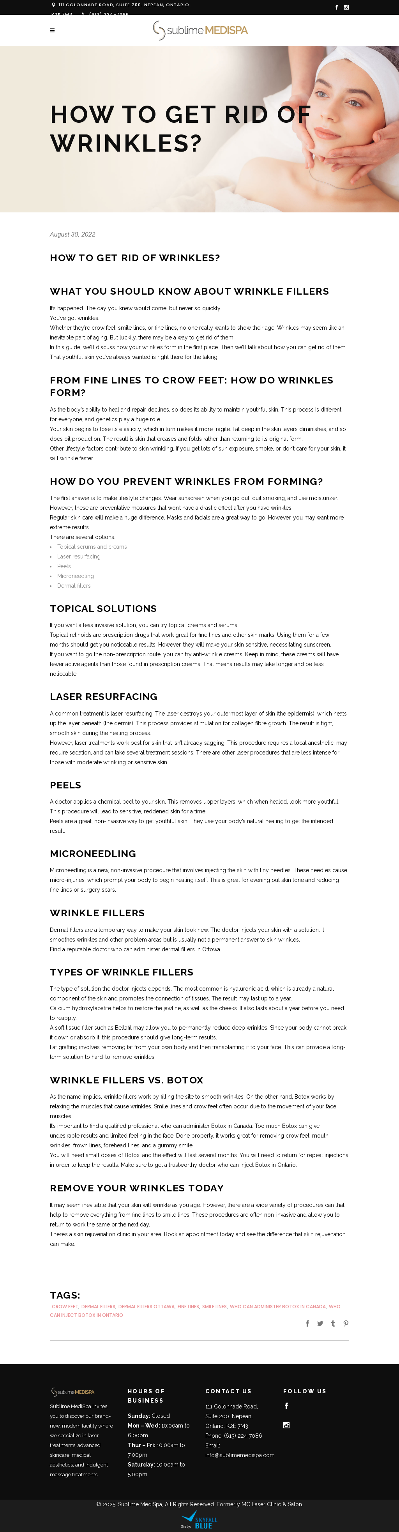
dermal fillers (98, 1306)
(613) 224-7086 (109, 14)
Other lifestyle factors (77, 448)
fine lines (188, 1306)
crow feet (65, 1306)
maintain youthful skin (251, 409)
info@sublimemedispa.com (240, 1455)
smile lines (214, 1306)
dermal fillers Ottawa (146, 1306)
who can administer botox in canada (278, 1306)
